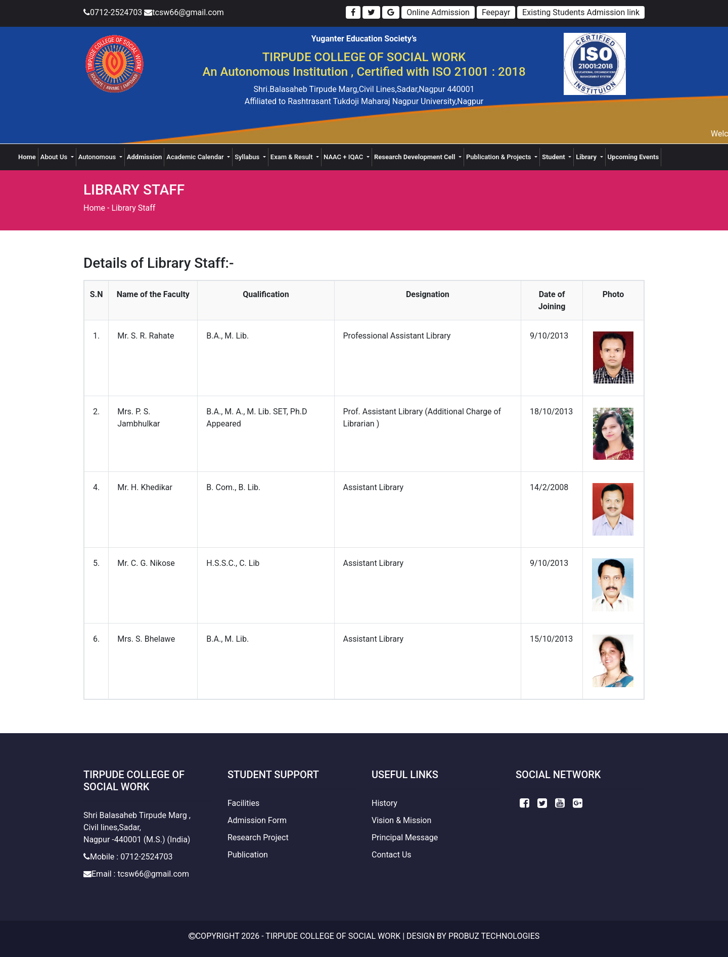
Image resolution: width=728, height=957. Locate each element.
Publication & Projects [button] (499, 157)
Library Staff (133, 208)
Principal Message (405, 837)
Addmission (144, 157)
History (384, 803)
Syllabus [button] (248, 157)
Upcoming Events (633, 157)
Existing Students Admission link (581, 12)
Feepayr (496, 12)
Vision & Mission (401, 820)
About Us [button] (54, 157)
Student (554, 157)
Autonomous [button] (98, 157)
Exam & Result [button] (292, 157)
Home (28, 156)
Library (587, 157)
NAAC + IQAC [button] (344, 157)
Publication (248, 854)
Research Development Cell (415, 157)
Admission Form (257, 820)
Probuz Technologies (493, 936)
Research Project (258, 837)
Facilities (243, 803)
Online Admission (438, 12)
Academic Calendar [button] (195, 157)
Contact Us (392, 854)
